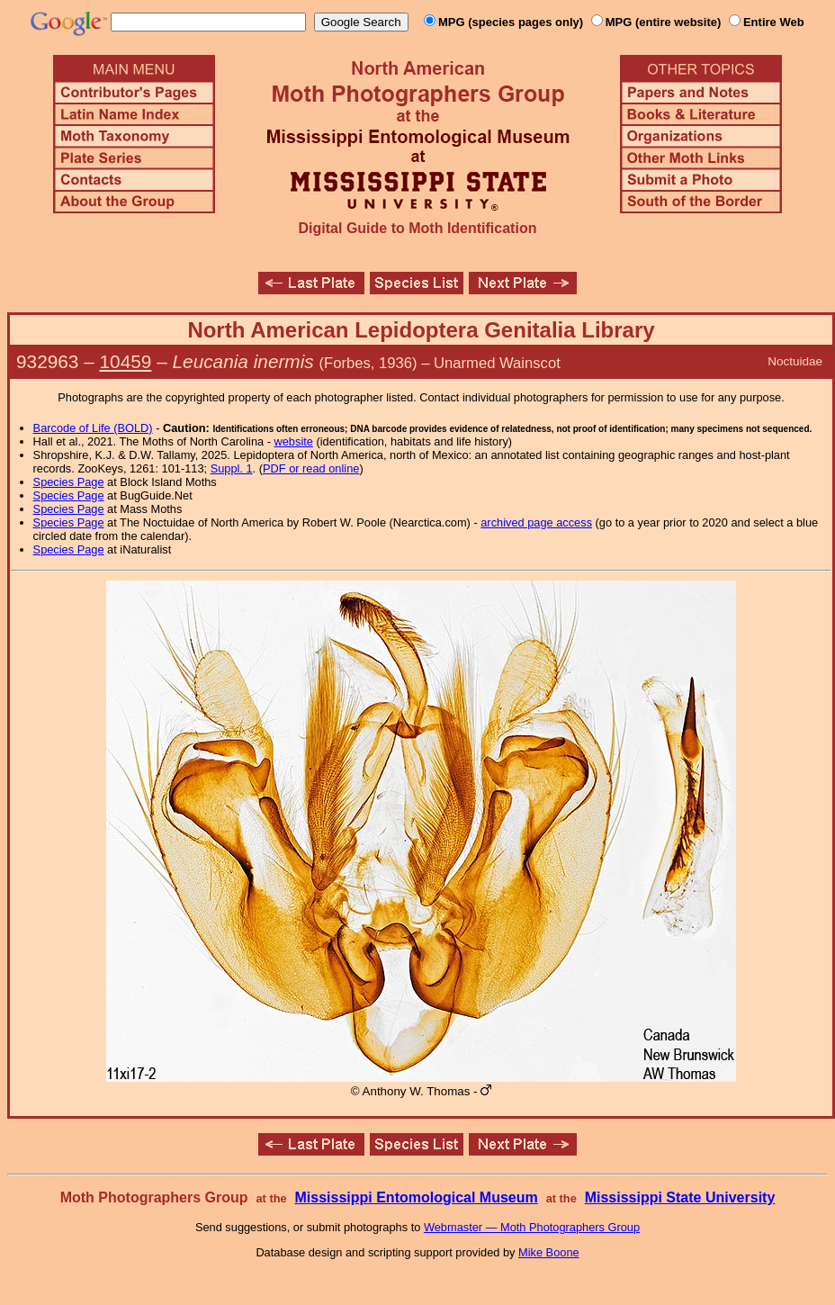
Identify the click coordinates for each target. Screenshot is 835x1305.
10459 (126, 361)
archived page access (536, 522)
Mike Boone (548, 1252)
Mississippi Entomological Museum (415, 1197)
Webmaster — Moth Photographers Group (532, 1227)
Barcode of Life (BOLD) (93, 428)
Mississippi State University (680, 1197)
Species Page (68, 482)
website (293, 441)
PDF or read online (311, 468)
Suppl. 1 (232, 468)
